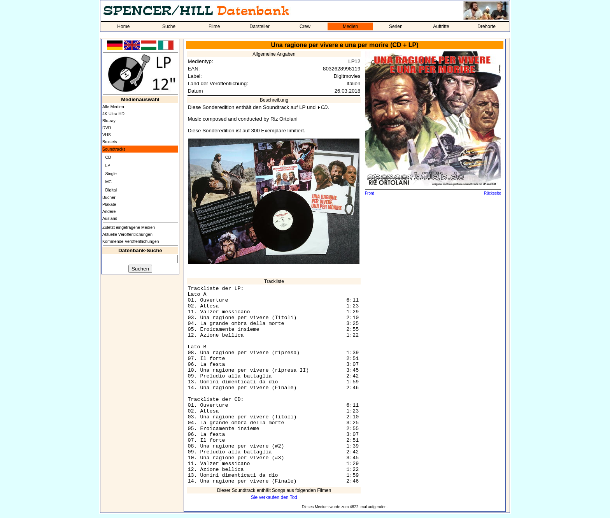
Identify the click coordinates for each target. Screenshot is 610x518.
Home (123, 26)
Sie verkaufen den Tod (274, 497)
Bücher (109, 197)
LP (107, 165)
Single (111, 173)
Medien (350, 26)
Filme (214, 26)
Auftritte (441, 26)
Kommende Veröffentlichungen (130, 241)
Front (369, 193)
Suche (168, 26)
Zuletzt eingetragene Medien (128, 227)
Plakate (109, 204)
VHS (106, 134)
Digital (111, 190)
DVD (106, 127)
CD (108, 157)
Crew (305, 26)
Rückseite (492, 193)
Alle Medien (113, 106)
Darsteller (260, 26)
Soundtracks (113, 149)
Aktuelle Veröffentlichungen (127, 234)
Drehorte (486, 26)
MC (108, 181)
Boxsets (109, 141)
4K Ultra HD (113, 113)
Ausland (109, 218)
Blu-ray (109, 120)
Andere (109, 211)
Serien (396, 26)
